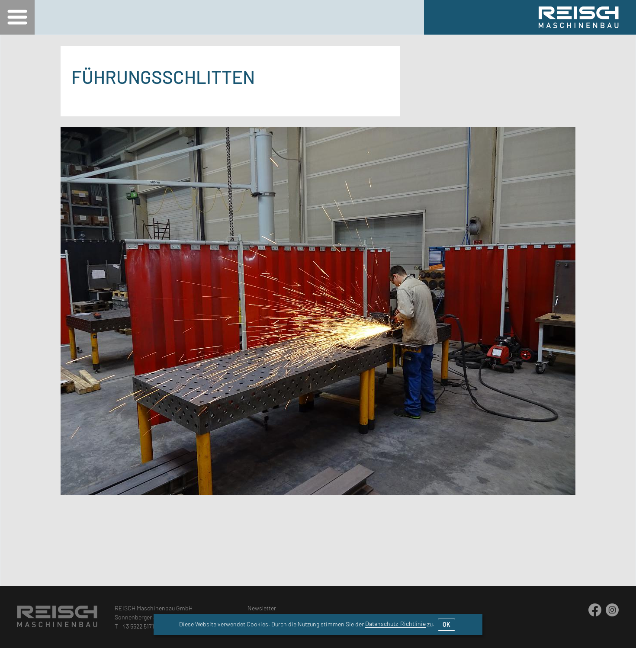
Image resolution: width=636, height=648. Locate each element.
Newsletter (261, 608)
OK (446, 624)
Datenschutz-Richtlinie (395, 623)
